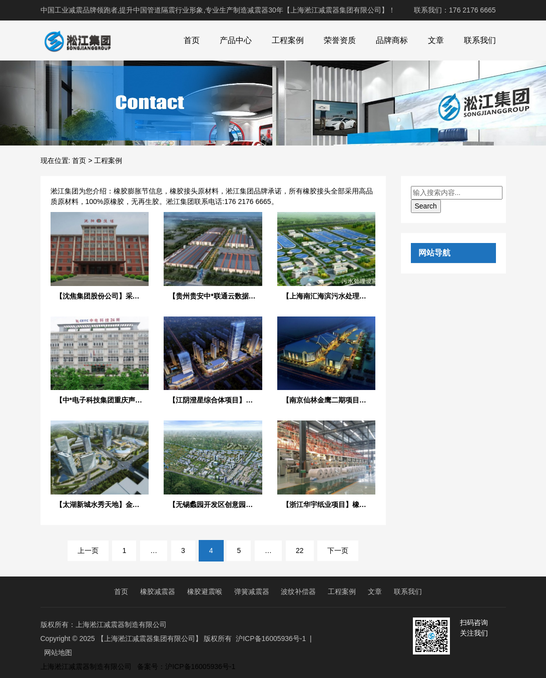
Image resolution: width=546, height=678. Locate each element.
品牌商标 (392, 40)
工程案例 (288, 40)
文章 (436, 40)
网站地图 (58, 652)
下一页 (337, 550)
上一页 (88, 550)
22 (300, 550)
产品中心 (236, 40)
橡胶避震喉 (204, 592)
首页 (192, 40)
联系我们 (480, 40)
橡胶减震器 (157, 592)
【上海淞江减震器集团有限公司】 (149, 638)
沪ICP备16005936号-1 (271, 638)
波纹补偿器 (298, 592)
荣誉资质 (340, 40)
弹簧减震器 (251, 592)
